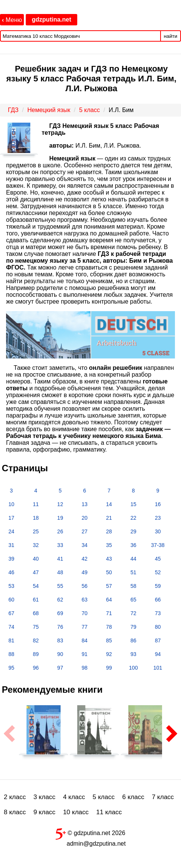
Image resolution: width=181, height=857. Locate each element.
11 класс (109, 812)
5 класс (104, 797)
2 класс (15, 797)
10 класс (76, 812)
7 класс (163, 797)
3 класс (44, 797)
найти (170, 36)
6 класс (133, 797)
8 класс (15, 812)
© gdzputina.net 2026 (90, 832)
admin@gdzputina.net (96, 843)
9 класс (44, 812)
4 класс (74, 797)
